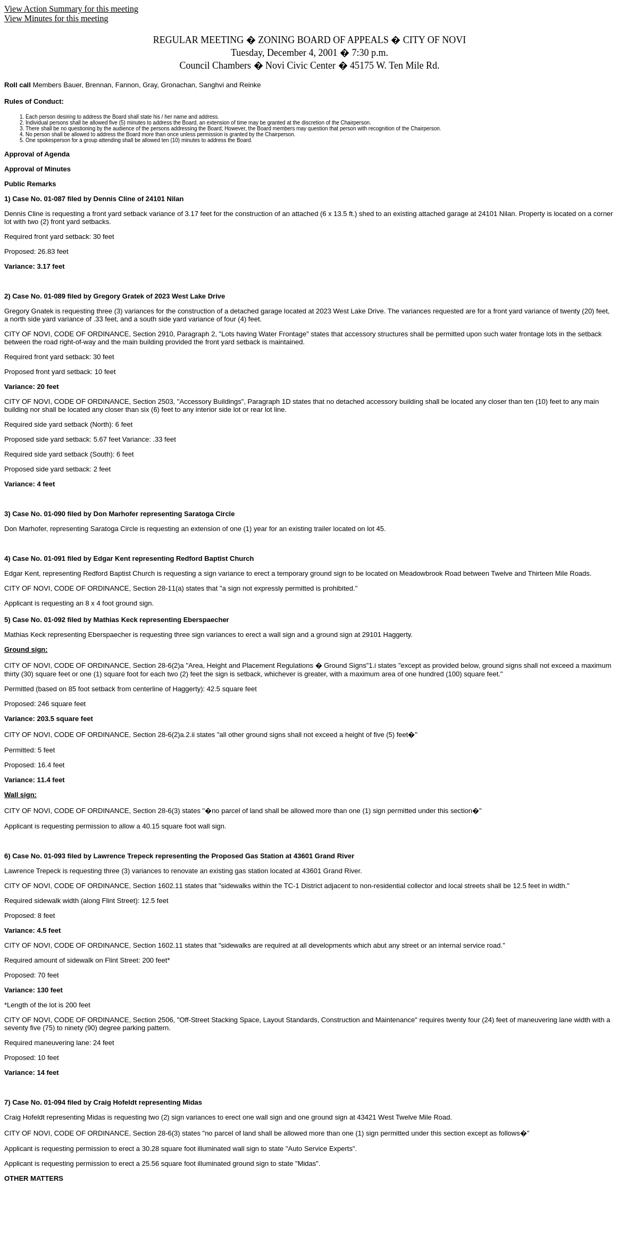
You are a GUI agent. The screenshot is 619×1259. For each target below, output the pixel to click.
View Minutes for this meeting (56, 18)
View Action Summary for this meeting (71, 8)
